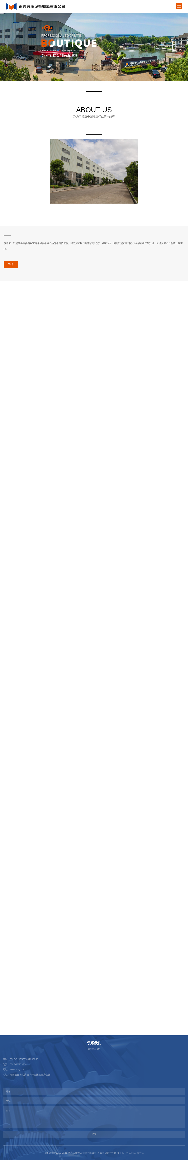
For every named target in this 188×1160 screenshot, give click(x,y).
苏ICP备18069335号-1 (132, 1152)
